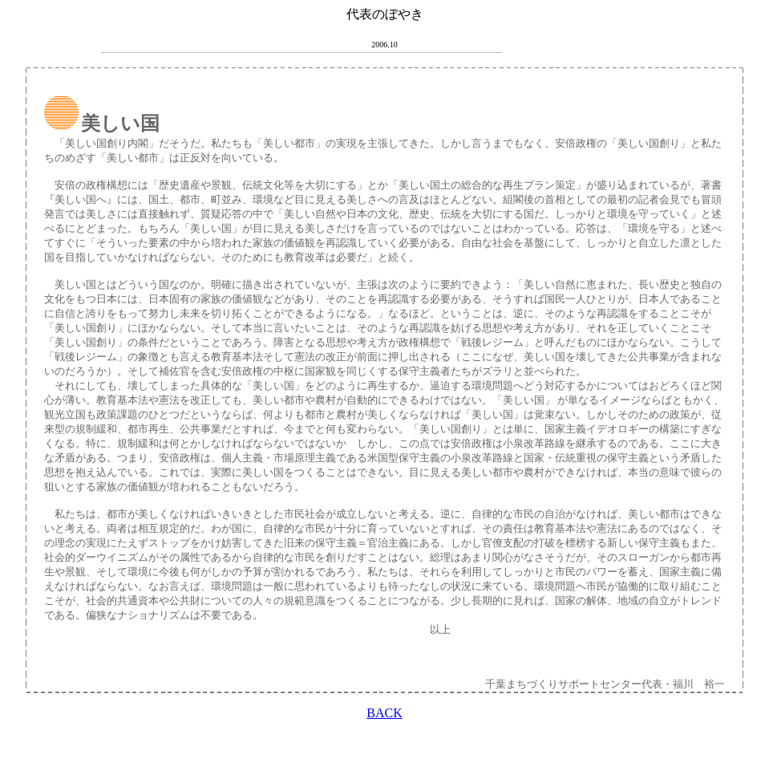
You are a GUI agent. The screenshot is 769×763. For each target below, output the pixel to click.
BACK (384, 713)
